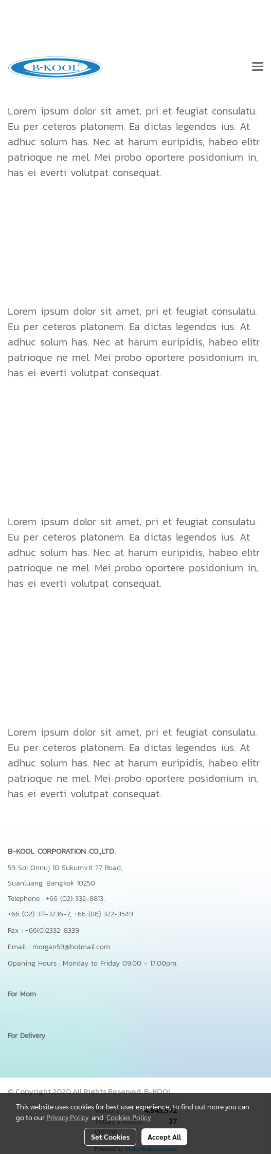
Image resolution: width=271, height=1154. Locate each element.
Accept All (164, 1136)
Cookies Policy (128, 1117)
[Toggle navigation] (257, 67)
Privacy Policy (67, 1117)
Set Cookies (110, 1136)
